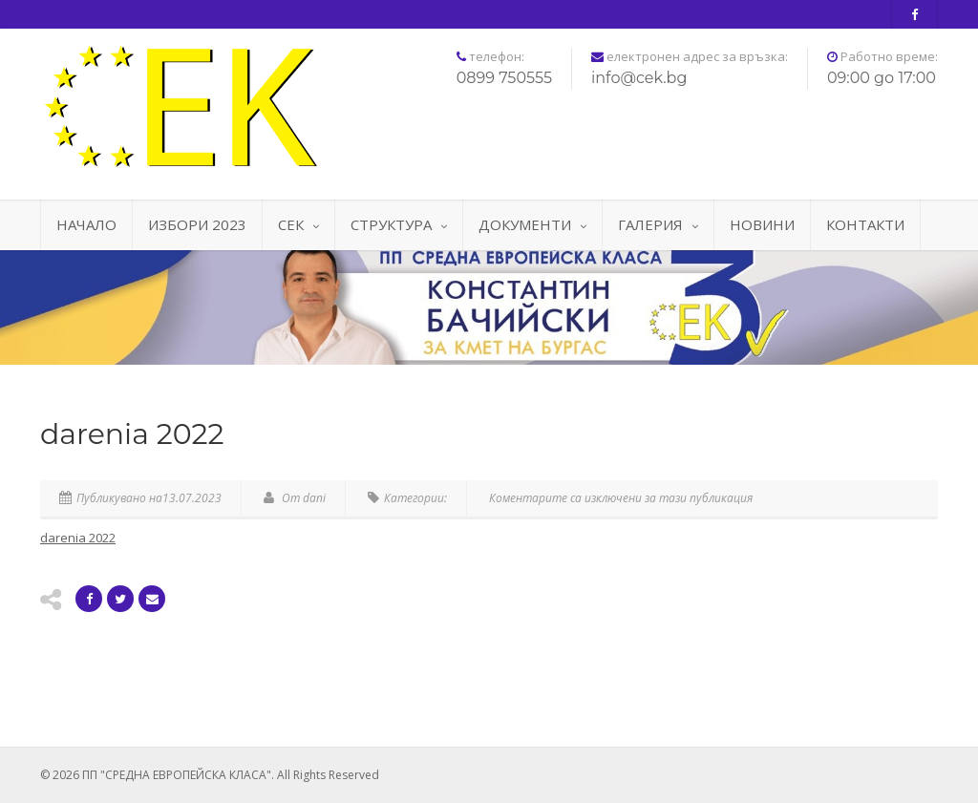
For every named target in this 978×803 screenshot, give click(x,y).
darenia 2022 (78, 537)
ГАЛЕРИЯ (658, 224)
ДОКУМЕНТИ (532, 224)
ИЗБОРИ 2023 (197, 224)
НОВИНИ (762, 224)
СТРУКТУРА (399, 224)
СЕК (298, 224)
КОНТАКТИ (865, 224)
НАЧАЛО (86, 224)
